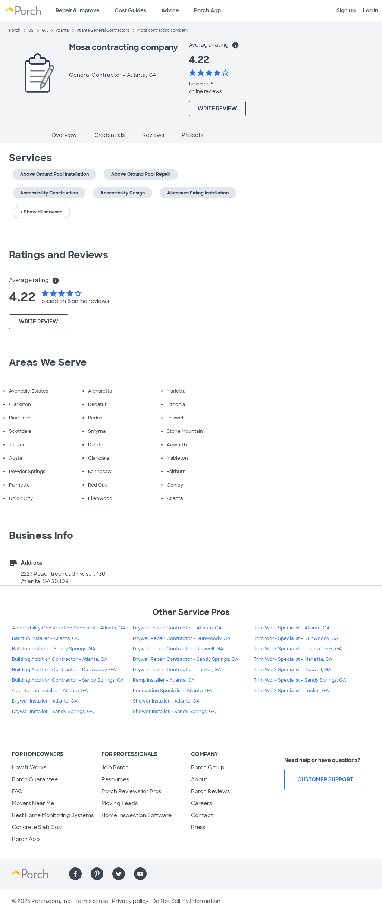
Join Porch (115, 767)
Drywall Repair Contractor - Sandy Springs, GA (185, 659)
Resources (115, 779)
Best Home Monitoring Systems (53, 815)
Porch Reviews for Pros (131, 791)
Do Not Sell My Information (186, 901)
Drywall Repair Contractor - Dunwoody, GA (182, 638)
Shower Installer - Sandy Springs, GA (174, 712)
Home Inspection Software (136, 815)
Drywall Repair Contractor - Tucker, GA (177, 670)
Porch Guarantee (35, 779)
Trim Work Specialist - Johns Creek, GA (298, 649)
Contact (202, 815)
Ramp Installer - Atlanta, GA (164, 680)
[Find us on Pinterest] (97, 873)
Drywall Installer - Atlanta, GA (45, 701)
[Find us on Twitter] (118, 873)
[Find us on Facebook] (75, 873)
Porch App (207, 10)
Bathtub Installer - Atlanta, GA (45, 638)
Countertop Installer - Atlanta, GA (50, 691)
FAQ (17, 791)
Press (198, 827)
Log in (370, 10)
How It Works (29, 767)
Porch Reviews (210, 791)
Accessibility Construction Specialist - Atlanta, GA (68, 628)
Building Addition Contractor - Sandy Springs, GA (68, 680)
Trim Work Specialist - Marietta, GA (293, 659)
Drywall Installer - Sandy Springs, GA (53, 712)
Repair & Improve (78, 10)
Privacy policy (130, 901)
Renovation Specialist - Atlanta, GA (172, 691)
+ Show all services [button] (41, 212)
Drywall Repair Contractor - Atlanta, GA (177, 628)
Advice (170, 10)
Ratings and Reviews (58, 254)
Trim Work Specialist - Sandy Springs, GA (300, 680)
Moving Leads (119, 803)
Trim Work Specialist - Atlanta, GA (292, 628)
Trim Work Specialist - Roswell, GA (292, 670)
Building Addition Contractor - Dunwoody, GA (64, 670)
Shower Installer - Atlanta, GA (166, 701)
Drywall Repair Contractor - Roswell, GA (178, 649)
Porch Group (208, 767)
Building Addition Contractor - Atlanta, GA (59, 659)
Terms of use (91, 901)
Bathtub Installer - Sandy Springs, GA (54, 649)
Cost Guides (130, 10)
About (199, 779)
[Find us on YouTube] (140, 873)
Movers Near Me (33, 803)
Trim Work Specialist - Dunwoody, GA (296, 638)
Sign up (346, 10)
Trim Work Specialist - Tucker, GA (291, 691)
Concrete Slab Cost (37, 827)
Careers (201, 803)
